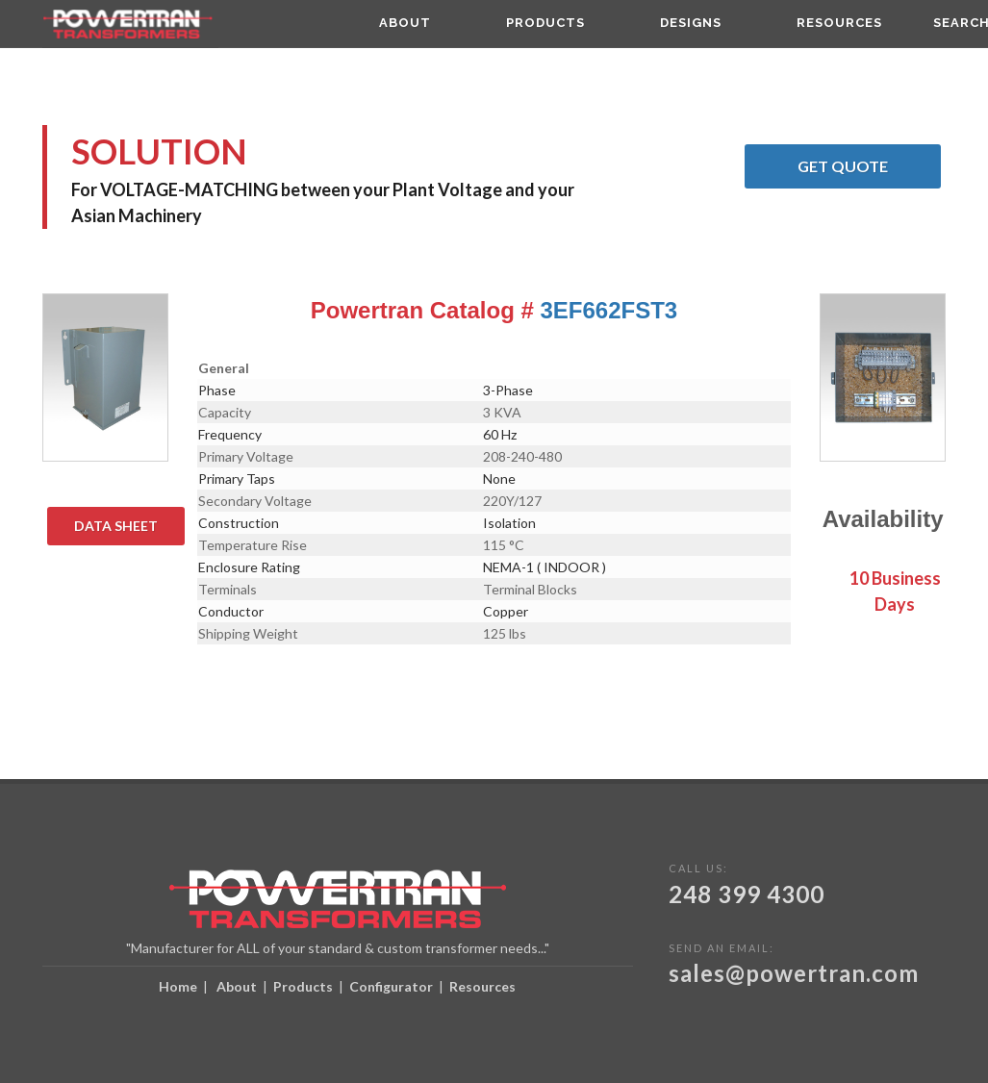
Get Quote (869, 166)
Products (303, 986)
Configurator (391, 986)
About (236, 986)
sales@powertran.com (794, 973)
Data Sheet (129, 526)
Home (178, 986)
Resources (482, 986)
